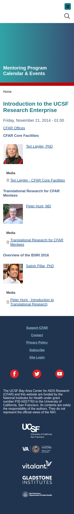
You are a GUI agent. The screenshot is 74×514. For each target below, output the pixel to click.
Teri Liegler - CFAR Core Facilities (37, 180)
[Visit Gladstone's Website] (37, 483)
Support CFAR (37, 327)
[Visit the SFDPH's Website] (37, 496)
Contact (37, 335)
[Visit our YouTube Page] (60, 374)
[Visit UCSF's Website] (37, 436)
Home (7, 91)
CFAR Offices (14, 128)
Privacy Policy (37, 342)
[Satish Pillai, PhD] (13, 274)
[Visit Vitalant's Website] (37, 467)
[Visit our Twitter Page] (37, 374)
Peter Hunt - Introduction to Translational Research (32, 302)
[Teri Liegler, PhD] (13, 154)
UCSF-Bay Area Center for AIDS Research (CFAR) (23, 10)
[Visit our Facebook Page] (14, 374)
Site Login (37, 357)
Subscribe (37, 350)
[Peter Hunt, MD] (13, 214)
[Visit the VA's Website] (37, 452)
